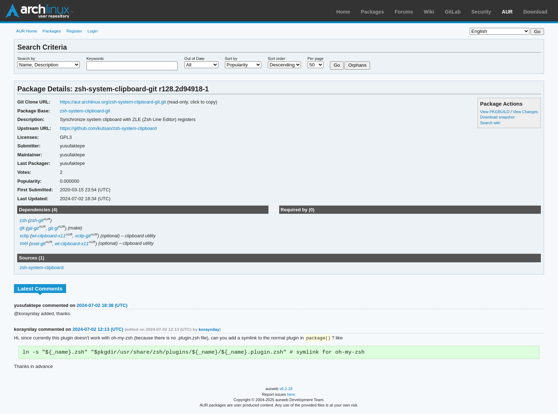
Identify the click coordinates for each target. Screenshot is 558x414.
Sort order (276, 58)
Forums (404, 12)
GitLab (452, 12)
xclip (24, 235)
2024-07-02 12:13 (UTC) (98, 329)
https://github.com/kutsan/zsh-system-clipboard (108, 128)
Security (481, 12)
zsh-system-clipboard (42, 267)
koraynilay (209, 329)
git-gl (53, 228)
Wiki (429, 12)
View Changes (525, 112)
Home (343, 12)
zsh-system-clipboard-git (85, 110)
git (22, 228)
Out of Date (194, 58)
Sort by (231, 58)
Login (93, 31)
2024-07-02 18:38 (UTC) (101, 305)
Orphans (357, 65)
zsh (23, 220)
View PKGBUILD (495, 112)
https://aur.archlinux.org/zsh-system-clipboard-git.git (113, 102)
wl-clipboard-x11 (49, 235)
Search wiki (490, 123)
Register (74, 31)
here (291, 395)
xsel (24, 243)
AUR (507, 12)
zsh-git (36, 220)
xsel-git (38, 243)
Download (535, 12)
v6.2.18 (286, 390)
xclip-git (83, 235)
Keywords (95, 58)
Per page (315, 58)
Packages (372, 12)
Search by (26, 58)
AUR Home (26, 31)
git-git (33, 228)
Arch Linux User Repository (39, 11)
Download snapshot (497, 117)
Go (337, 65)
